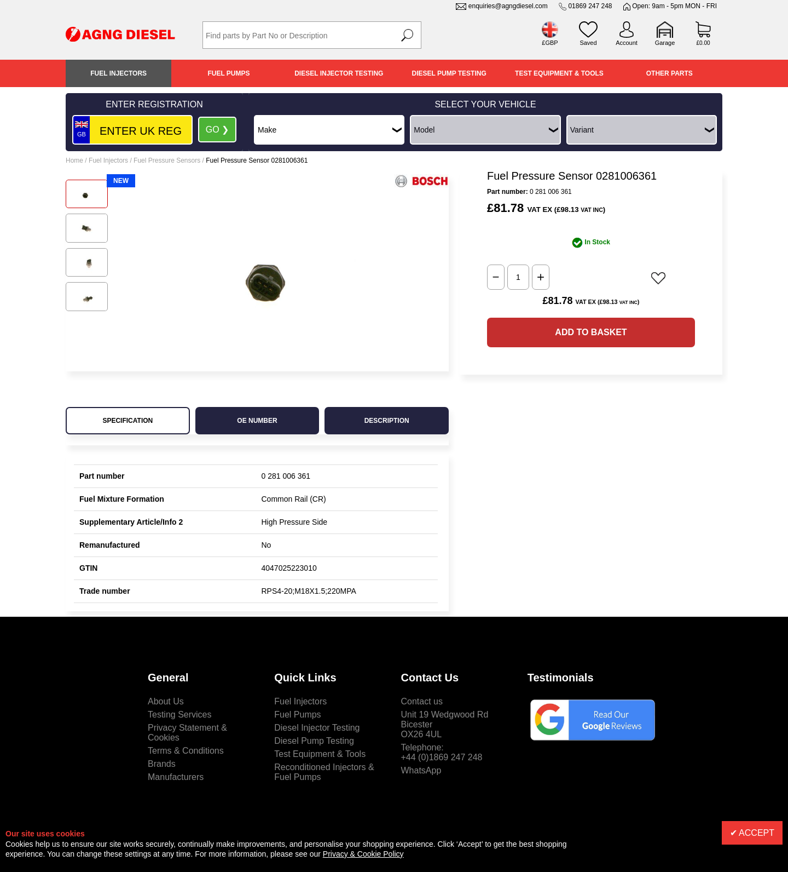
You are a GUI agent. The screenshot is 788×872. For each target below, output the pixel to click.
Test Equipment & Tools (559, 73)
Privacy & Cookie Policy (363, 854)
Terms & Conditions (186, 750)
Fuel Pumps (228, 73)
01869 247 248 (590, 6)
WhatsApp (421, 770)
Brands (162, 763)
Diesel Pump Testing (449, 73)
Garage (665, 42)
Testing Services (180, 714)
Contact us (422, 701)
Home (74, 160)
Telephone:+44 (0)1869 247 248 (442, 752)
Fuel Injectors (118, 73)
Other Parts (669, 73)
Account (627, 42)
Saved (588, 42)
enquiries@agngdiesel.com (508, 6)
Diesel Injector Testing (338, 73)
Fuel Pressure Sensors (167, 160)
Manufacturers (176, 777)
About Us (166, 701)
